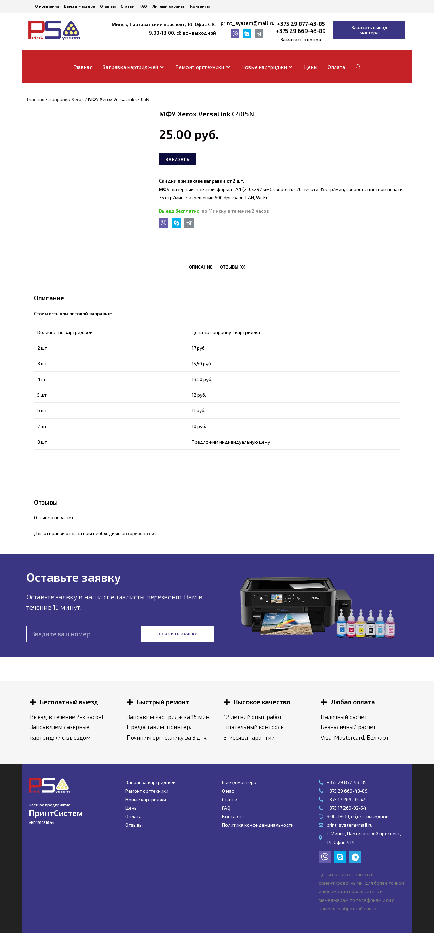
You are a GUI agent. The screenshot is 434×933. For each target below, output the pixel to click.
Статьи (127, 6)
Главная (35, 99)
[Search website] (358, 67)
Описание (200, 267)
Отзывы (108, 6)
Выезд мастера (79, 6)
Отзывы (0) (232, 267)
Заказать (178, 159)
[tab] (201, 267)
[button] (301, 39)
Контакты (200, 6)
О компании (47, 6)
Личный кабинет (168, 6)
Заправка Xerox (66, 99)
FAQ (143, 6)
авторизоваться (140, 533)
